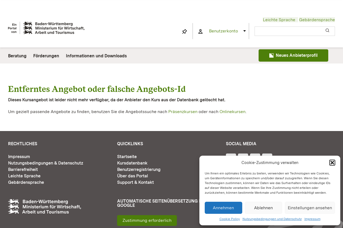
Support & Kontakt (135, 182)
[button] (332, 162)
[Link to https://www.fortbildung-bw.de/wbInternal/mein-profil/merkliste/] (184, 31)
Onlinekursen (232, 111)
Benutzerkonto (223, 30)
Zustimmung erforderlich (147, 220)
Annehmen (223, 207)
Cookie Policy (229, 219)
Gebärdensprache (317, 19)
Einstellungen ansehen (310, 207)
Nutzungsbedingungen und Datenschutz (272, 219)
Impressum (312, 219)
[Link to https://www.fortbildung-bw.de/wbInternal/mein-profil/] (200, 31)
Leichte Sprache (279, 19)
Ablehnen (263, 207)
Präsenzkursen (182, 111)
